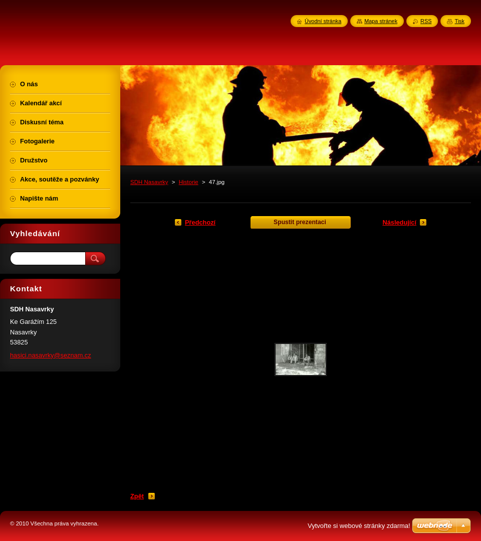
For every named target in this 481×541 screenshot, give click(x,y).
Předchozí (200, 222)
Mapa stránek (380, 21)
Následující (399, 222)
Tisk (459, 21)
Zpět (137, 496)
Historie (188, 182)
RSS (425, 21)
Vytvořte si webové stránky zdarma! (359, 525)
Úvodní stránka (323, 21)
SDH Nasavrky (149, 182)
